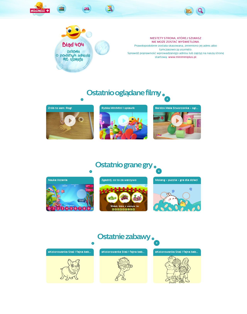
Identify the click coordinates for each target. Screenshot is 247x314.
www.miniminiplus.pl (182, 57)
